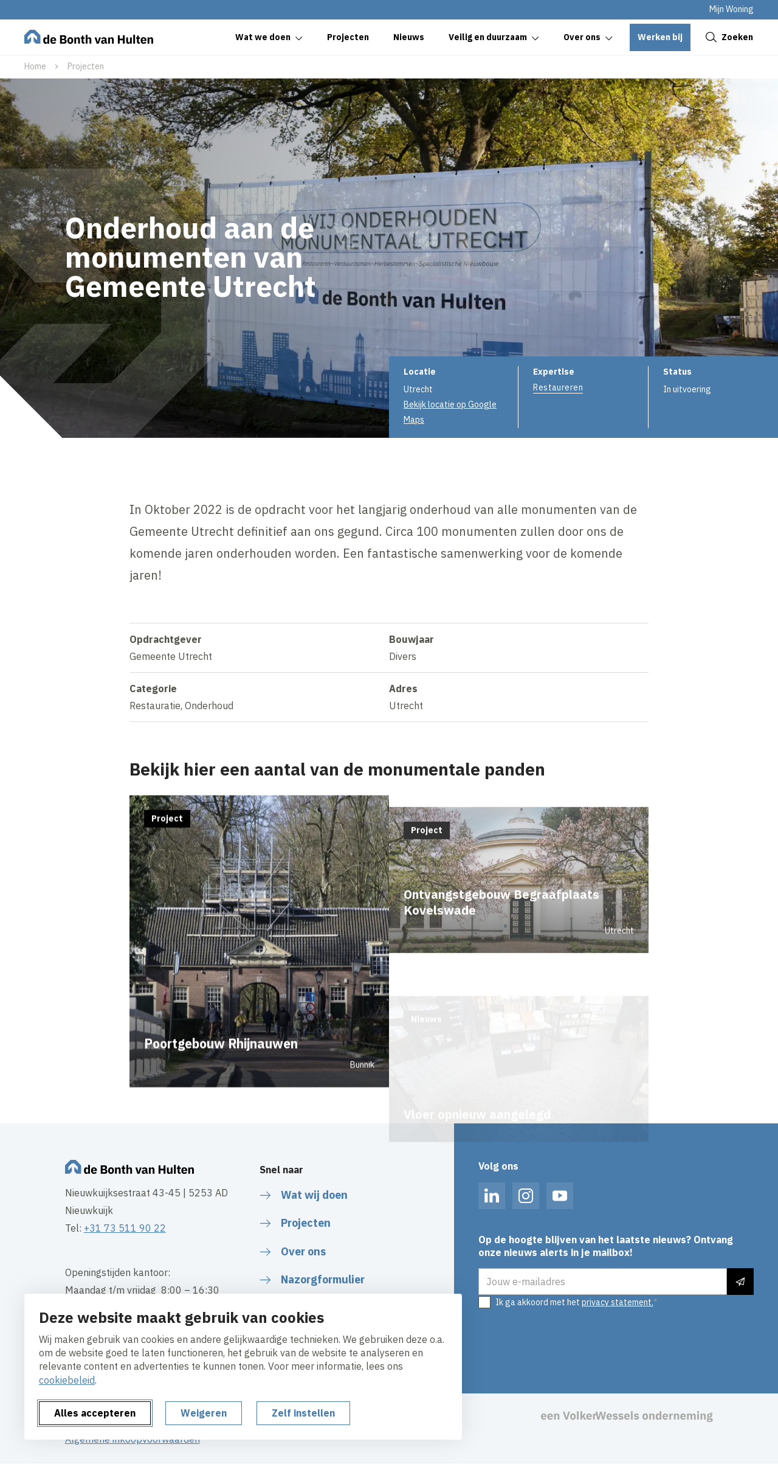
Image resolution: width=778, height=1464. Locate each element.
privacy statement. (617, 1302)
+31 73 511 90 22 (125, 1228)
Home (35, 66)
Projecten (85, 66)
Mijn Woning (731, 9)
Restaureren (558, 387)
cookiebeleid (67, 1380)
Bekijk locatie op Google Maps (450, 412)
